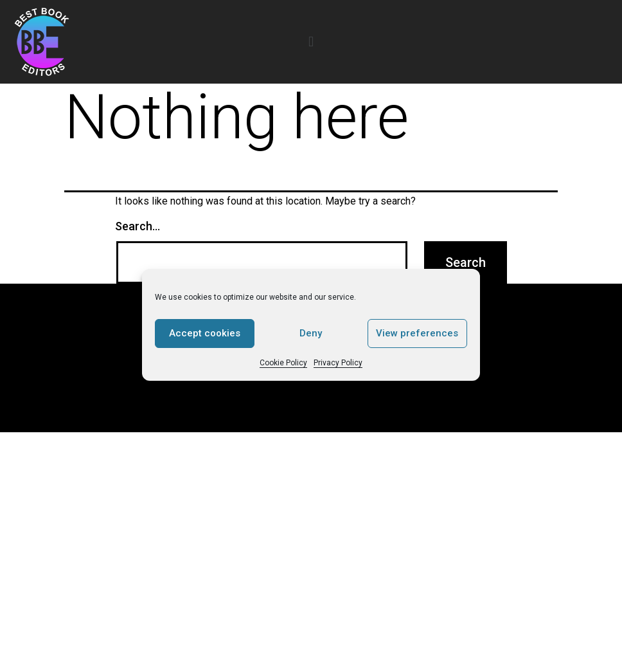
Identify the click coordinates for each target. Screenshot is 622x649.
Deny (310, 333)
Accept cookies (204, 333)
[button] (310, 41)
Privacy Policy (338, 362)
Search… (137, 226)
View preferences (417, 333)
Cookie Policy (283, 362)
